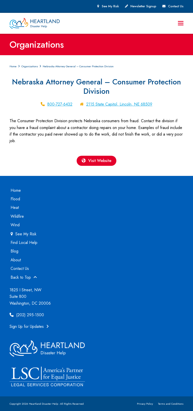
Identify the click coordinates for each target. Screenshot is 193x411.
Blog (14, 251)
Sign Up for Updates (29, 327)
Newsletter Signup (143, 6)
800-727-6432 (59, 104)
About (16, 260)
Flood (15, 199)
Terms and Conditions (170, 404)
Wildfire (17, 216)
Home (16, 190)
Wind (15, 225)
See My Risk (110, 6)
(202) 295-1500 (27, 315)
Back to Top (24, 277)
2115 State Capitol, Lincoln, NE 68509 (119, 104)
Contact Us (175, 6)
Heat (15, 208)
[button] (180, 23)
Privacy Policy (145, 404)
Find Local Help (24, 242)
